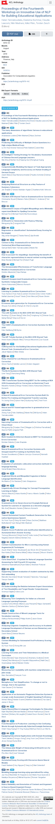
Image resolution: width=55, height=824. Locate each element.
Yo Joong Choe (8, 400)
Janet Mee (40, 148)
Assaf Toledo (20, 296)
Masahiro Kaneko (8, 386)
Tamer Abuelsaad (19, 550)
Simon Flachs (7, 364)
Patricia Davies (7, 792)
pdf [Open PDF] (3, 113)
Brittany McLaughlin (17, 714)
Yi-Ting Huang (23, 729)
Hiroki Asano (6, 340)
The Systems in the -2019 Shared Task (24, 313)
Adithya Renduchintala (10, 619)
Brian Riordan (7, 260)
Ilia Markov (6, 481)
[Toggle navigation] (50, 2)
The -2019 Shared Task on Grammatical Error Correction (27, 196)
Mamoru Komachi (23, 284)
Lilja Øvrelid (34, 236)
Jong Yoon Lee (32, 738)
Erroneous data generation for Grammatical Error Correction (27, 303)
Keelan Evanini (18, 699)
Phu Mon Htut (7, 753)
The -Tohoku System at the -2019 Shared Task (25, 337)
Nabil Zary (44, 660)
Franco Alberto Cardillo (36, 493)
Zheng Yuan (6, 413)
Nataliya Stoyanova (9, 777)
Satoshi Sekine (14, 538)
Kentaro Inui (26, 538)
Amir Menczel (32, 296)
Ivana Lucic (19, 592)
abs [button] (12, 127)
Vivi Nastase (16, 481)
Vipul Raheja (21, 272)
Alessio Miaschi (8, 493)
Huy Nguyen (19, 765)
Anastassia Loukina (9, 136)
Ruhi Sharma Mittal (19, 552)
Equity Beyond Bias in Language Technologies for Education (27, 709)
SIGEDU (6, 70)
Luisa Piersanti (30, 604)
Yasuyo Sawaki (8, 579)
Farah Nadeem (7, 765)
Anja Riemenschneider (21, 175)
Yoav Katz (17, 294)
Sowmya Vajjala (8, 592)
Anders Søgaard (33, 364)
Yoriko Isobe (33, 535)
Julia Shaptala (21, 442)
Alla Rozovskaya (30, 214)
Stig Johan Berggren (9, 236)
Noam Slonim (44, 296)
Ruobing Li (6, 315)
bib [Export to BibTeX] (8, 113)
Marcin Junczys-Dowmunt (29, 454)
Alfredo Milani (18, 604)
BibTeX (6, 94)
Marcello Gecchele (9, 577)
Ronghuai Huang (37, 160)
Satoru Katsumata (9, 284)
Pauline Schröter (37, 175)
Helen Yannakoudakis (12, 20)
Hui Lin (23, 318)
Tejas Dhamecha (20, 658)
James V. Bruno (8, 702)
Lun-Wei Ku (46, 729)
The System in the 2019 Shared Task (22, 371)
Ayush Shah (6, 550)
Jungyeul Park (19, 223)
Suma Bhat (17, 741)
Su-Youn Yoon (7, 520)
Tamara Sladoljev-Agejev (21, 190)
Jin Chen (26, 306)
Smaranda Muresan (21, 792)
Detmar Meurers (18, 633)
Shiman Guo (47, 315)
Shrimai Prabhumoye (35, 712)
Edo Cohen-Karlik (43, 294)
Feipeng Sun (25, 160)
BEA (5, 65)
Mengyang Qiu (7, 223)
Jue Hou (5, 775)
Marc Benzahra (7, 675)
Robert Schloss (45, 738)
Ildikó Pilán (30, 23)
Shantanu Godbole (36, 658)
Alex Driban (16, 789)
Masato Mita (17, 340)
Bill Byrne (17, 330)
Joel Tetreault (19, 753)
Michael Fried (17, 214)
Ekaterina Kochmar (32, 20)
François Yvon (20, 675)
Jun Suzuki (44, 340)
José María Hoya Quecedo (38, 775)
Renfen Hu (14, 160)
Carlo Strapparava (29, 481)
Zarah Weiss (6, 175)
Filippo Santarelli (43, 604)
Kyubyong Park (31, 400)
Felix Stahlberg (7, 330)
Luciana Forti (6, 604)
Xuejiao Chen (19, 427)
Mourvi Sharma (47, 552)
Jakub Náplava (7, 352)
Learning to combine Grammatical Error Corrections (24, 291)
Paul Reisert (44, 535)
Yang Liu (15, 318)
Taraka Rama (24, 236)
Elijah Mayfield (7, 712)
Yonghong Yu (36, 315)
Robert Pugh (29, 260)
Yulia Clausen (7, 687)
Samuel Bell (6, 248)
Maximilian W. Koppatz (18, 775)
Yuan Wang (15, 523)
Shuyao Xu (6, 306)
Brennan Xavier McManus (32, 789)
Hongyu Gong (19, 738)
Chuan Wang (16, 315)
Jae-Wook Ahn (33, 550)
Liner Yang (6, 373)
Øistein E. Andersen (37, 199)
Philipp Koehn (25, 619)
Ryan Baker (25, 565)
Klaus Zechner (35, 136)
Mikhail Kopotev (24, 777)
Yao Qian (46, 699)
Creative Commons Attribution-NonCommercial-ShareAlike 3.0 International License (26, 804)
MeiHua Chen (35, 729)
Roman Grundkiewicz (10, 454)
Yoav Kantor (6, 294)
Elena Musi (47, 789)
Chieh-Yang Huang (9, 729)
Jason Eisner (37, 619)
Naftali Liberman (8, 296)
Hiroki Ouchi (22, 535)
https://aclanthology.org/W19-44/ (16, 81)
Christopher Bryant (9, 199)
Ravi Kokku (6, 552)
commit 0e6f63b (42, 820)
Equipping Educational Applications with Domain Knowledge (27, 736)
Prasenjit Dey (45, 550)
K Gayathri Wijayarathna (30, 660)
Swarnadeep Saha (9, 663)
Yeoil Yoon (43, 400)
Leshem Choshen (29, 294)
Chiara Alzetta (20, 493)
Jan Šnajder (6, 190)
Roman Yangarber (39, 777)
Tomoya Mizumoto (31, 340)
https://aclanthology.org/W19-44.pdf (17, 100)
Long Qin (34, 306)
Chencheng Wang (18, 373)
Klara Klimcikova (19, 469)
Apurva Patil (6, 430)
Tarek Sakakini (7, 738)
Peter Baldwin (29, 148)
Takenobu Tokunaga (39, 577)
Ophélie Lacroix (19, 364)
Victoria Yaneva (16, 148)
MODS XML (16, 94)
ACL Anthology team (43, 814)
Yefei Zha (26, 315)
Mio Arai (5, 508)
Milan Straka (19, 352)
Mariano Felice (23, 199)
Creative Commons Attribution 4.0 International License (25, 810)
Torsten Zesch (43, 23)
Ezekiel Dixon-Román (34, 714)
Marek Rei (34, 248)
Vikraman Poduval (38, 565)
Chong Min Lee (20, 646)
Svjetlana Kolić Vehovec (42, 190)
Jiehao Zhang (17, 306)
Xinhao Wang (7, 699)
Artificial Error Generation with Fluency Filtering (22, 221)
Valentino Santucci (9, 606)
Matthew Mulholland (33, 699)
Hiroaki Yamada (23, 577)
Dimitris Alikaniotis (8, 272)
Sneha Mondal (7, 658)
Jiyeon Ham (19, 400)
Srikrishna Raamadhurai (11, 565)
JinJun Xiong (6, 741)
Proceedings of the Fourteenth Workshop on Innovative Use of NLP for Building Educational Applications (27, 12)
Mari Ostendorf (39, 765)
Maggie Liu (30, 427)
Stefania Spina (23, 606)
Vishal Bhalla (6, 469)
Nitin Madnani (17, 23)
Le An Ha (5, 148)
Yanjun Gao (6, 789)
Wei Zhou (5, 160)
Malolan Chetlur (23, 663)
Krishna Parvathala (42, 427)
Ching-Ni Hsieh (20, 520)
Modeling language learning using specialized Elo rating (25, 772)
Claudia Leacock (41, 121)
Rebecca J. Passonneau (40, 792)
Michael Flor (6, 214)
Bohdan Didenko (8, 442)
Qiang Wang (6, 318)
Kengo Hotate (21, 386)
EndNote (25, 94)
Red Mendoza (13, 660)
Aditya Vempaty (33, 552)
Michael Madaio (20, 712)
